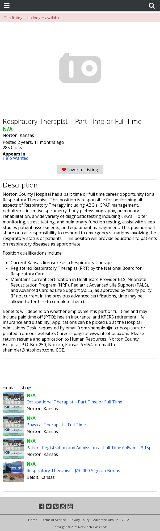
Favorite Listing (80, 170)
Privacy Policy (80, 520)
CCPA (125, 520)
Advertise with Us (105, 520)
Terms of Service (53, 520)
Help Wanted (15, 158)
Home (32, 520)
